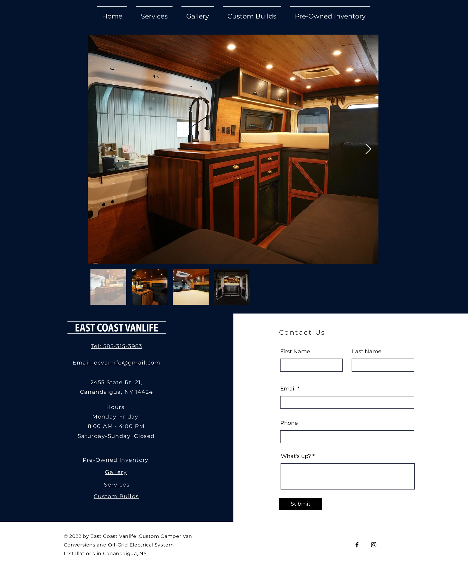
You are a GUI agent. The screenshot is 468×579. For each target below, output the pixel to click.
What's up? (296, 456)
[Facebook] (357, 544)
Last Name (366, 351)
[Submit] (300, 504)
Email (288, 388)
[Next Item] (368, 149)
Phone (289, 423)
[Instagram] (373, 544)
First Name (295, 351)
